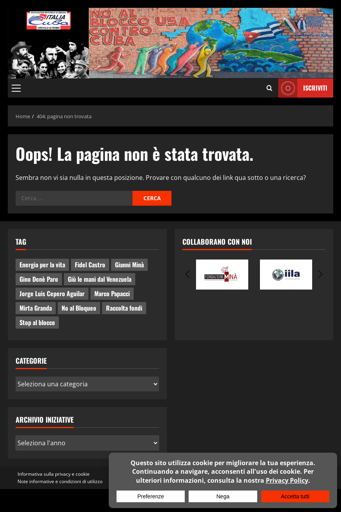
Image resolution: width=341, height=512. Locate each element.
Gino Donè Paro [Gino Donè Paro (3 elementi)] (38, 279)
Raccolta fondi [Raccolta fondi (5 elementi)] (124, 308)
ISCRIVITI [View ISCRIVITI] (302, 88)
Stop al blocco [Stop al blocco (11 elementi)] (37, 322)
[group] (222, 275)
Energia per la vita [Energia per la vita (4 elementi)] (42, 264)
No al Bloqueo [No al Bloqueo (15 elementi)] (79, 308)
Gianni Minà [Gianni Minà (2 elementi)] (129, 264)
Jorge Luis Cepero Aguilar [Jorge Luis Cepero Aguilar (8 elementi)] (52, 293)
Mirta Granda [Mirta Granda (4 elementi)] (35, 308)
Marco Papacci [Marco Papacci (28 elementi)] (112, 293)
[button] (16, 88)
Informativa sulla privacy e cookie (54, 474)
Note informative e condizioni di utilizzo (60, 481)
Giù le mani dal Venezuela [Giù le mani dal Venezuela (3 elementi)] (99, 279)
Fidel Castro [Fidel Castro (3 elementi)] (90, 264)
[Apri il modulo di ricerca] (269, 88)
